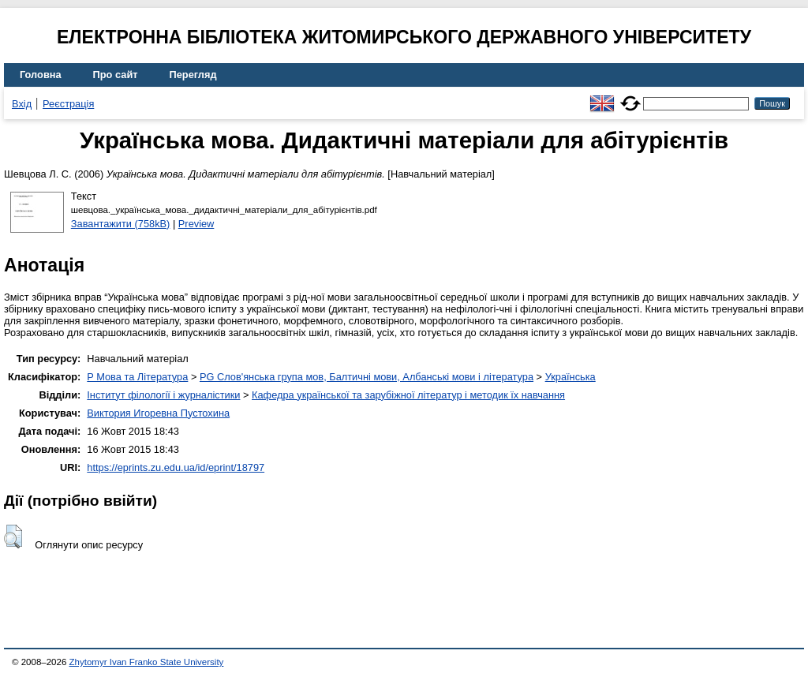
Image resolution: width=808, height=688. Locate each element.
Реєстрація (68, 104)
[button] (13, 536)
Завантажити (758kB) (120, 224)
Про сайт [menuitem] (115, 74)
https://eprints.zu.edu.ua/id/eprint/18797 (175, 467)
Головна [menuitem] (41, 74)
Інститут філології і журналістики (163, 395)
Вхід (22, 104)
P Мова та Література (137, 377)
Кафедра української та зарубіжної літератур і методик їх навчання (408, 395)
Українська (570, 377)
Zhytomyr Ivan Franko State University (146, 662)
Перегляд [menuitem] (193, 74)
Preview (196, 224)
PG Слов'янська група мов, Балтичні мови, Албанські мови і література (366, 377)
